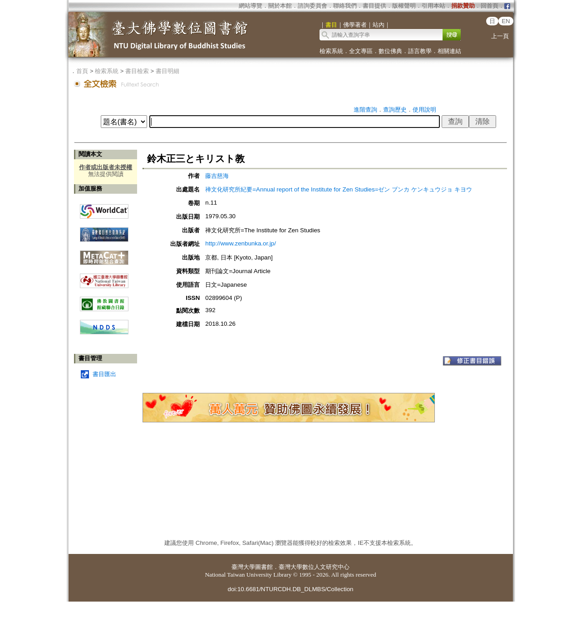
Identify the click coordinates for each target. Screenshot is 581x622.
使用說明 (424, 109)
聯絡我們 (345, 5)
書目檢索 (137, 71)
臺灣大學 (243, 566)
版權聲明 (404, 5)
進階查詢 (365, 109)
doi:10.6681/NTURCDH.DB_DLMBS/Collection (290, 589)
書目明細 (167, 71)
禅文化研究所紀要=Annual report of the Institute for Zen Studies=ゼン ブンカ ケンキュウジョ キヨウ (338, 189)
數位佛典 (390, 51)
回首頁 (489, 5)
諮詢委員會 (312, 5)
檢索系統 (331, 51)
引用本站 (433, 5)
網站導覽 (250, 5)
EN (506, 21)
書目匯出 (104, 374)
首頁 (82, 71)
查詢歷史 (395, 109)
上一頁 (500, 36)
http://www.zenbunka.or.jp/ (240, 243)
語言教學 (420, 51)
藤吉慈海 (217, 175)
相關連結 (449, 51)
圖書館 (264, 566)
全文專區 (361, 51)
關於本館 (280, 5)
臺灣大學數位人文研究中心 (314, 566)
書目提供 (374, 5)
